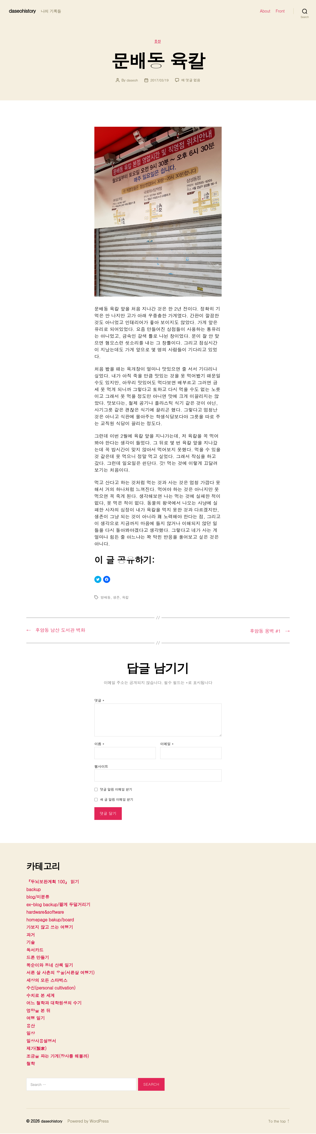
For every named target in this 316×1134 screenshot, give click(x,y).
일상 (30, 1033)
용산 (157, 42)
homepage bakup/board (51, 920)
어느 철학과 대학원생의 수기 (55, 1003)
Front (280, 11)
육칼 (125, 597)
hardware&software (46, 912)
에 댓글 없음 (191, 80)
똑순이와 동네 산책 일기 (51, 965)
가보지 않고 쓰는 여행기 (51, 927)
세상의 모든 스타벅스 (48, 980)
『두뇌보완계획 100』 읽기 (54, 882)
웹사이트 (101, 766)
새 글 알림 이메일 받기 (116, 800)
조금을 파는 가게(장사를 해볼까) (59, 1056)
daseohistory (23, 10)
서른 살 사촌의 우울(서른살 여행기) (62, 973)
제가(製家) (37, 1048)
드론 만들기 (38, 958)
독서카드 (35, 950)
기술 (30, 942)
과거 (30, 935)
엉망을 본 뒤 (39, 1010)
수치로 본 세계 (41, 995)
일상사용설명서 (42, 1041)
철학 (30, 1064)
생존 (116, 597)
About (265, 11)
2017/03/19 (159, 80)
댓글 (99, 701)
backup (34, 889)
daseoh (131, 80)
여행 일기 (36, 1018)
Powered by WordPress (89, 1121)
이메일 (167, 744)
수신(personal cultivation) (52, 988)
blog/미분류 (38, 897)
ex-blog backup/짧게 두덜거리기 (60, 904)
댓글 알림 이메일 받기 (116, 789)
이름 (99, 744)
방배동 (106, 597)
